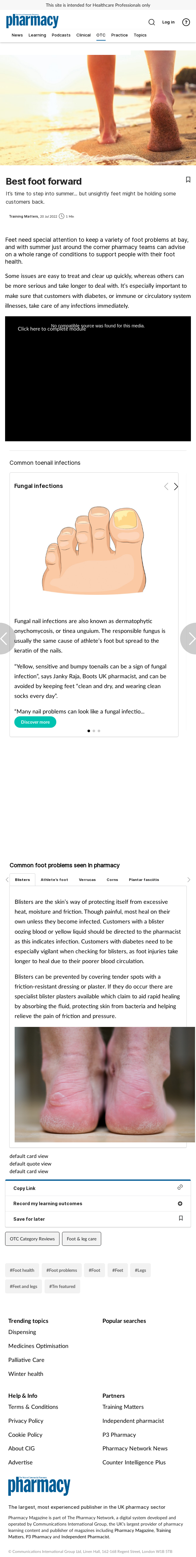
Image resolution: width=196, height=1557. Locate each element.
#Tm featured (62, 1286)
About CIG (21, 1448)
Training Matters (123, 1406)
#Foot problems (61, 1270)
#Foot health (22, 1270)
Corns (112, 879)
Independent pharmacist (133, 1420)
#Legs (140, 1270)
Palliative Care (26, 1359)
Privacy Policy (25, 1420)
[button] (176, 486)
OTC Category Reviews (32, 1238)
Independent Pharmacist (85, 1536)
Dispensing (22, 1331)
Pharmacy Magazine (134, 1530)
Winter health (25, 1373)
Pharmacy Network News (135, 1448)
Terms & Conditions (33, 1406)
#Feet (117, 1270)
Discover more (35, 722)
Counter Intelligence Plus (134, 1462)
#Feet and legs (23, 1286)
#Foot (94, 1270)
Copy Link (98, 1188)
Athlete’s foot (54, 879)
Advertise (20, 1462)
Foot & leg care (81, 1238)
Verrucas (87, 879)
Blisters (22, 879)
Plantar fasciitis (144, 879)
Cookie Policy (25, 1434)
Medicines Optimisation (38, 1345)
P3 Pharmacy (119, 1434)
